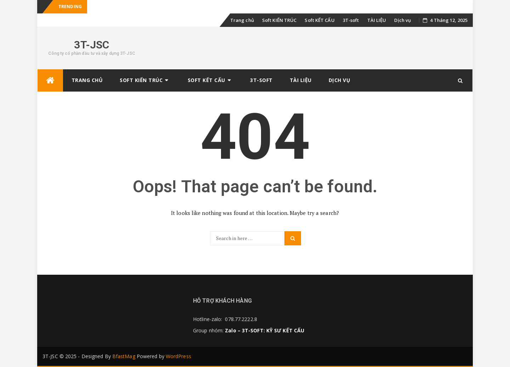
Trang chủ (242, 20)
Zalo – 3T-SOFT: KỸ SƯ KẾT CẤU (264, 330)
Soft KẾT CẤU (319, 20)
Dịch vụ (402, 20)
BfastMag (123, 356)
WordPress (178, 356)
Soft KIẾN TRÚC (279, 20)
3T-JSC (91, 45)
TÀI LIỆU (376, 20)
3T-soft (351, 20)
